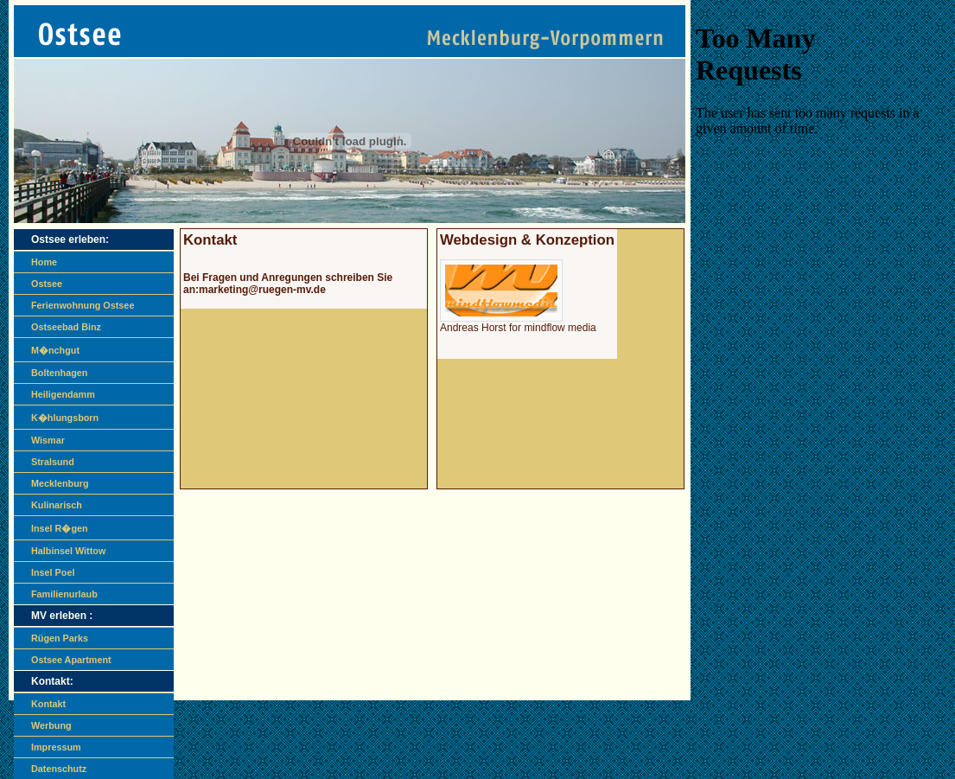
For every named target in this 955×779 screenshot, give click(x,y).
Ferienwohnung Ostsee (82, 305)
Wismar (48, 440)
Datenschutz (58, 768)
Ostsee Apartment (71, 659)
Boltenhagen (59, 372)
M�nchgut (55, 350)
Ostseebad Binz (66, 327)
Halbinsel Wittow (68, 551)
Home (44, 262)
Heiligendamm (63, 394)
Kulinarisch (56, 505)
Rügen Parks (59, 638)
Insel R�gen (59, 528)
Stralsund (52, 462)
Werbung (51, 725)
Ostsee (46, 283)
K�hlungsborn (65, 417)
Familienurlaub (64, 594)
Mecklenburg (60, 483)
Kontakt (48, 704)
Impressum (56, 747)
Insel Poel (52, 572)
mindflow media (559, 328)
